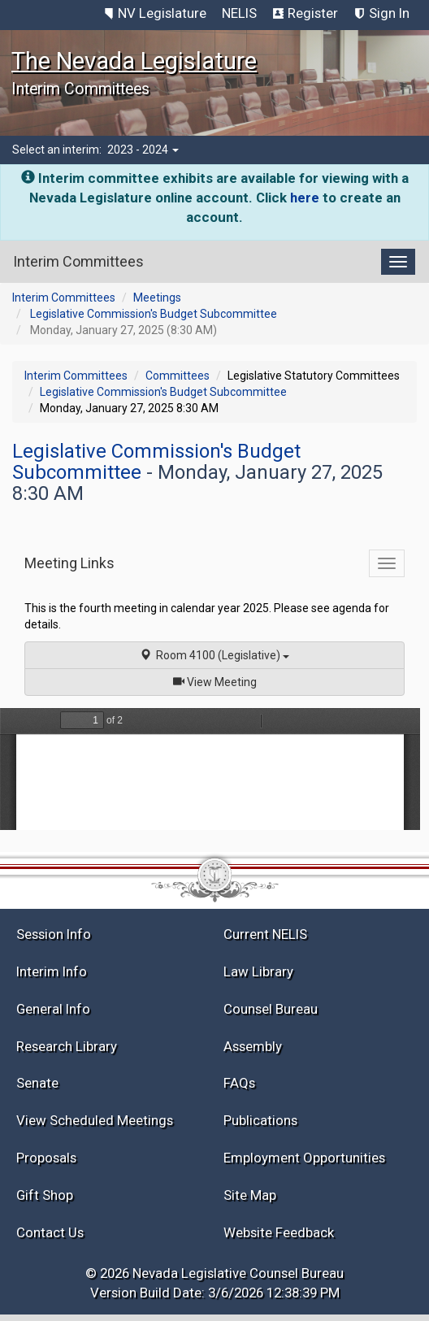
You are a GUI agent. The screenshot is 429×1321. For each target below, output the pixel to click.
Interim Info (51, 971)
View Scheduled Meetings (94, 1120)
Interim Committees (63, 297)
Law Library (258, 971)
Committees (177, 375)
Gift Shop (44, 1195)
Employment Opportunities (304, 1157)
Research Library (66, 1046)
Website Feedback (278, 1232)
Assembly (252, 1046)
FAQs (239, 1083)
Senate (37, 1083)
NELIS (239, 13)
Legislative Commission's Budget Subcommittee (153, 313)
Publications (260, 1120)
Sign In (389, 13)
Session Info (53, 934)
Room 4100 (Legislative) (214, 655)
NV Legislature (162, 13)
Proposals (46, 1157)
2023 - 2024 (143, 149)
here (304, 197)
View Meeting (220, 681)
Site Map (249, 1195)
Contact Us (50, 1232)
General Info (53, 1009)
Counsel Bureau (270, 1009)
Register (313, 13)
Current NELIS (265, 934)
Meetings (157, 297)
